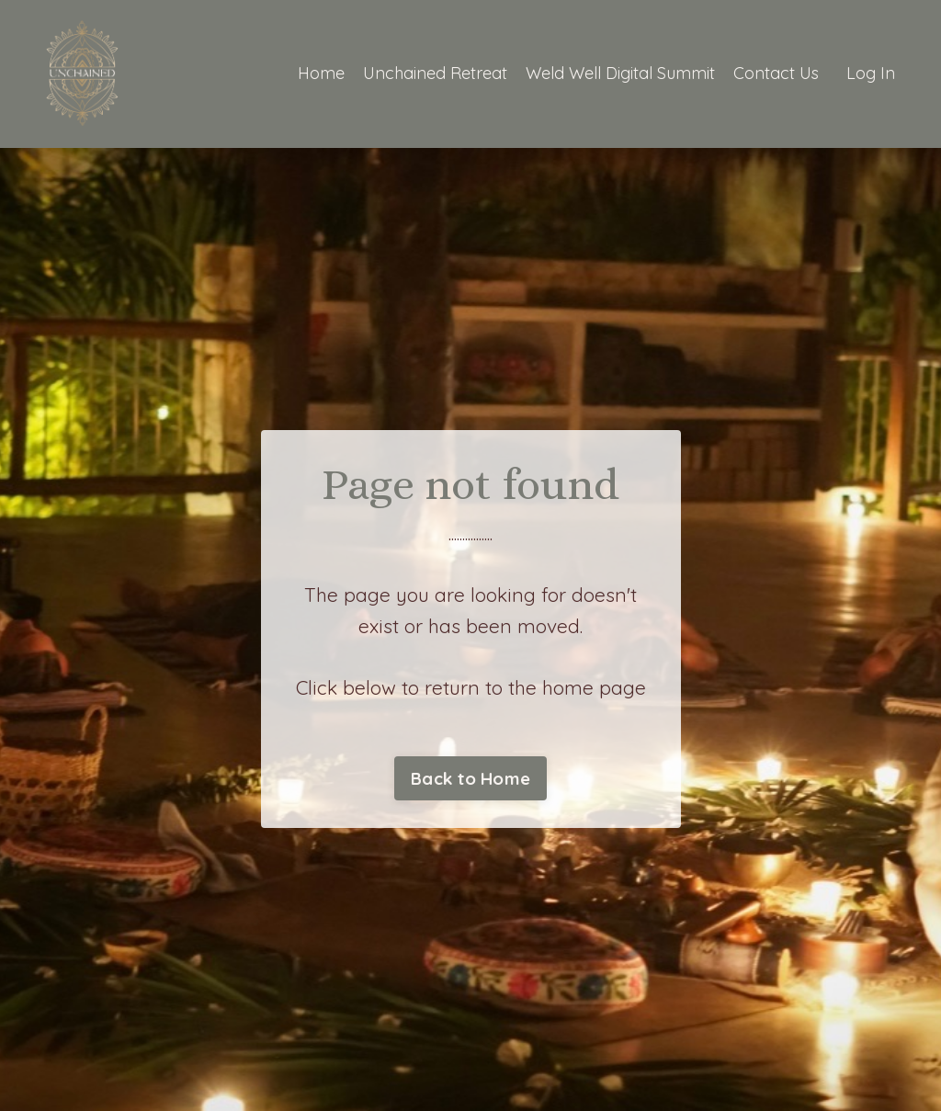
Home (321, 73)
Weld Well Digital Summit (620, 73)
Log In (870, 73)
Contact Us (776, 73)
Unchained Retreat (435, 73)
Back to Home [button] (470, 778)
